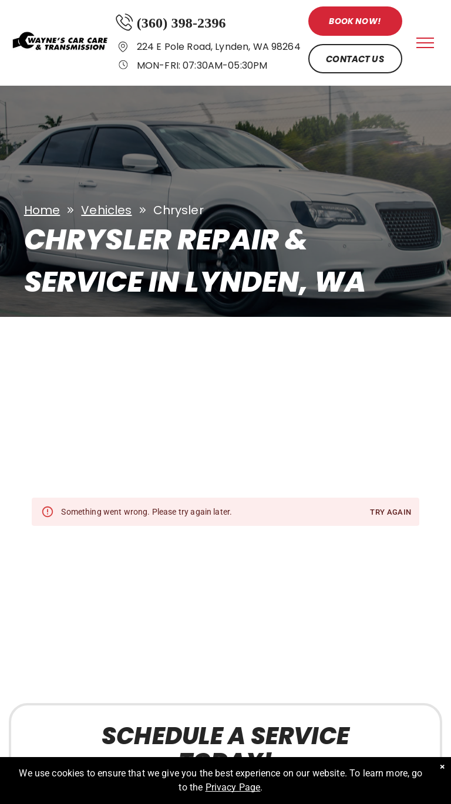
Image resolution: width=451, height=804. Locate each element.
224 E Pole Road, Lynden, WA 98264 (219, 46)
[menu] (425, 43)
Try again (390, 513)
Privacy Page (233, 787)
